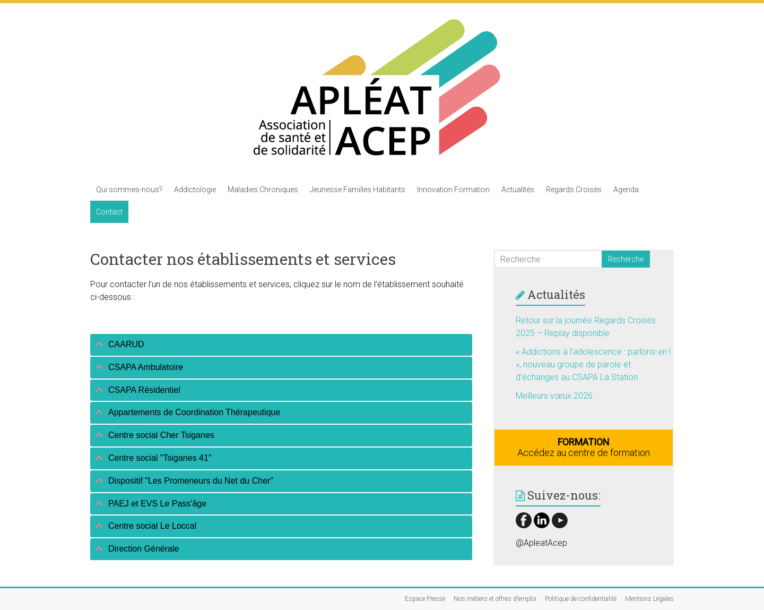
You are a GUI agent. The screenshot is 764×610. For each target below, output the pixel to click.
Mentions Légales (649, 599)
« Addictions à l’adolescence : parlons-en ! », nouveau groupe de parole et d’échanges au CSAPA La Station (593, 364)
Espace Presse (425, 599)
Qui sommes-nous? (129, 189)
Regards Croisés (574, 189)
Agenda (626, 189)
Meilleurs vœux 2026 (554, 396)
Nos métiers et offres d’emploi (495, 599)
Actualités (517, 189)
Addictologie (195, 189)
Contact (109, 212)
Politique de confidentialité (581, 599)
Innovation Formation (453, 189)
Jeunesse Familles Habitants (357, 189)
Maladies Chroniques (263, 189)
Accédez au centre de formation (583, 447)
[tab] (281, 345)
